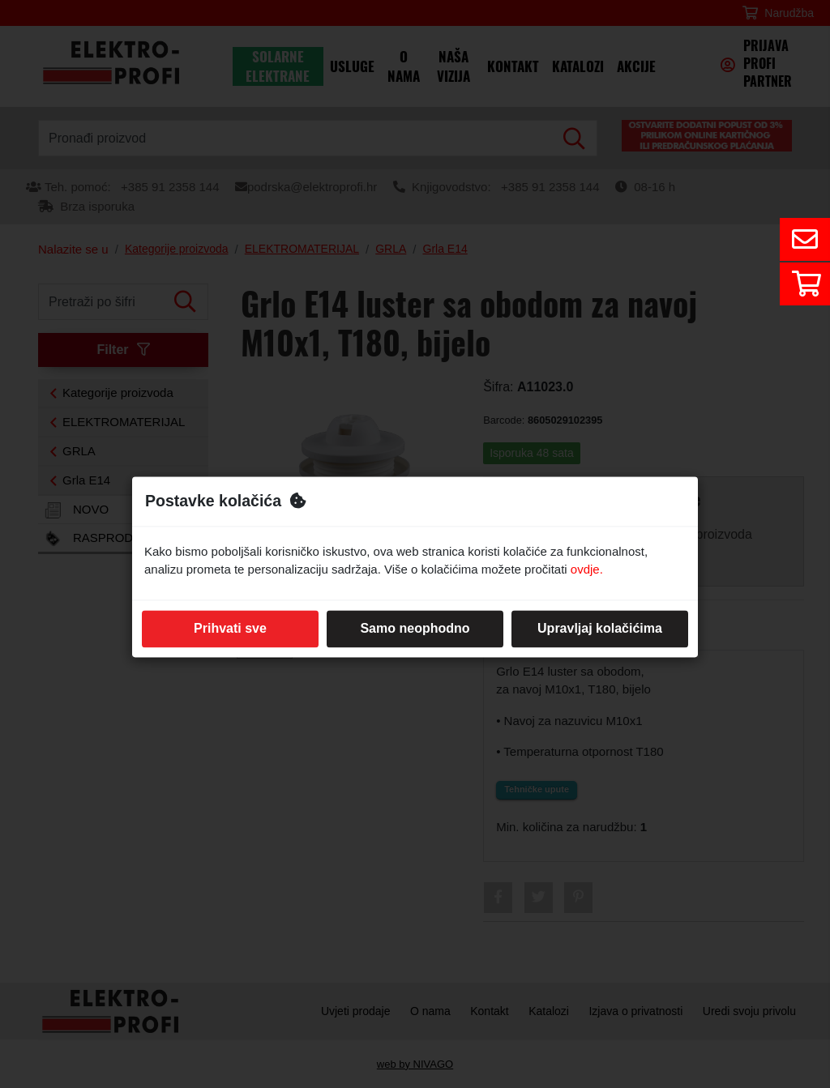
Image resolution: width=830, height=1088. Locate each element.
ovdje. (587, 570)
